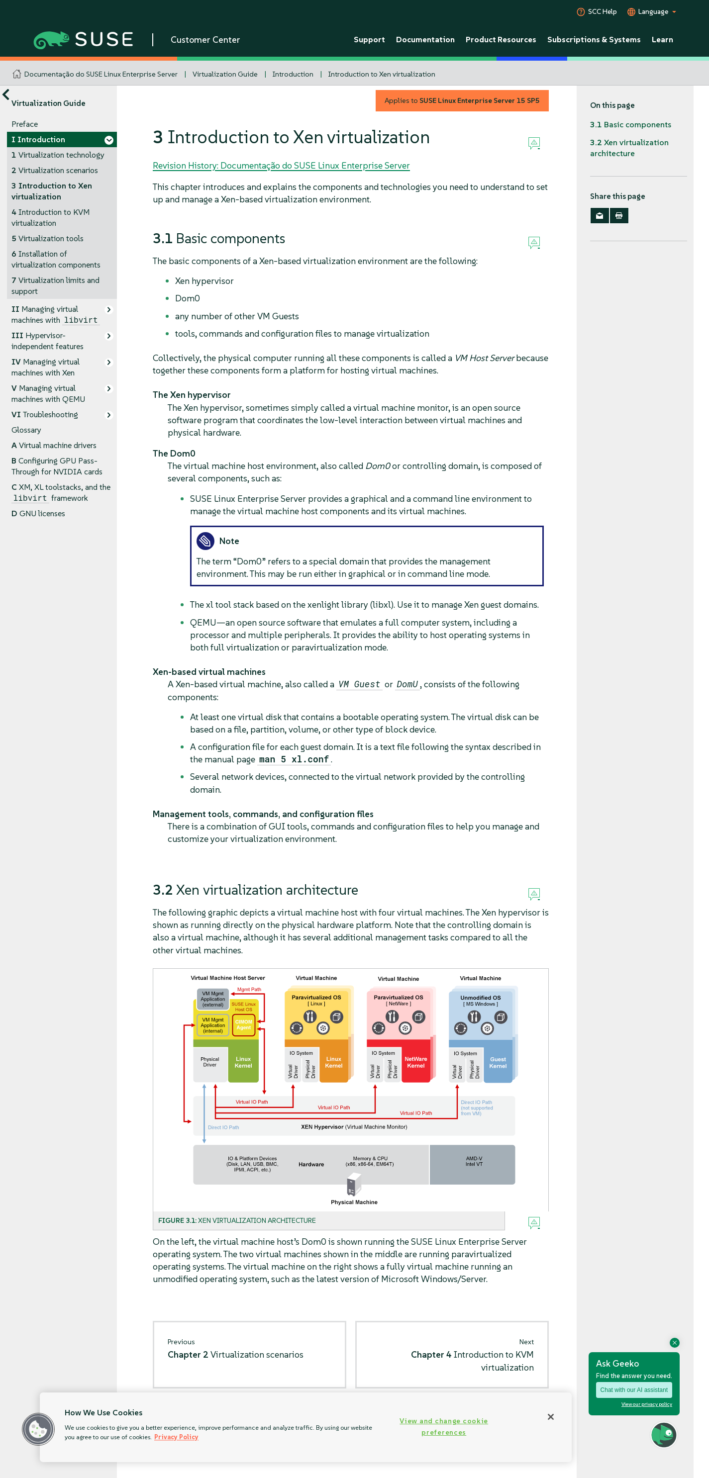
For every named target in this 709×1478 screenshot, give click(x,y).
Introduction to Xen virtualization (381, 74)
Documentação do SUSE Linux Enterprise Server (101, 74)
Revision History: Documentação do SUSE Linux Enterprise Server (281, 165)
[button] (38, 1429)
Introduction (293, 74)
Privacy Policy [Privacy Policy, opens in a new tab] (176, 1437)
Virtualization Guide (225, 74)
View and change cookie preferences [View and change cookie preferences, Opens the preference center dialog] (444, 1426)
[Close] (551, 1417)
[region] (306, 1427)
